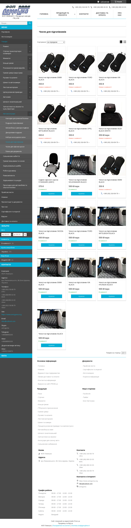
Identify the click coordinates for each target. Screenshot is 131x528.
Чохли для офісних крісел (15, 147)
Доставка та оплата (9, 221)
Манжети (6, 58)
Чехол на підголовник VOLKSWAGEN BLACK (78, 181)
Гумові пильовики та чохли (14, 161)
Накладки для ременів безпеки (17, 118)
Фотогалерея (6, 37)
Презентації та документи (11, 202)
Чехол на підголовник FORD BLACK (80, 78)
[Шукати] (29, 23)
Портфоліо (5, 32)
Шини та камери (44, 422)
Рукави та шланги (10, 77)
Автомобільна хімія (45, 429)
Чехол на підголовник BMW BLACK (50, 78)
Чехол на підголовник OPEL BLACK (80, 130)
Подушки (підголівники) (14, 123)
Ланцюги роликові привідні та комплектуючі (55, 426)
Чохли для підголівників (14, 142)
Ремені (6, 46)
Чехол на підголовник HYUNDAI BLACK (108, 283)
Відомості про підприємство (49, 373)
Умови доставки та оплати (48, 377)
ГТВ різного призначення (48, 408)
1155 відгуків (105, 2)
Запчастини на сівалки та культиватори (13, 107)
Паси (40, 394)
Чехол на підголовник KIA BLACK (109, 78)
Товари (4, 41)
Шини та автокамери (11, 82)
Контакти (83, 14)
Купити (51, 193)
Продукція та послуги (62, 14)
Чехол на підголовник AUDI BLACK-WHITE (110, 130)
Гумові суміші (43, 412)
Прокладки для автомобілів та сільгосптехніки (15, 186)
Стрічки (41, 397)
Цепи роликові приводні (12, 92)
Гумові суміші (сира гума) (12, 73)
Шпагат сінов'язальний (12, 102)
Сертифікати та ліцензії (10, 211)
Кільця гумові (8, 63)
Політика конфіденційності (80, 526)
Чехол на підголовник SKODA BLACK (51, 232)
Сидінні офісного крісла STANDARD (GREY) (48, 181)
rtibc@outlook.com (8, 321)
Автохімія (7, 97)
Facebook (86, 394)
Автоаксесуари (9, 114)
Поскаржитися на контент (61, 526)
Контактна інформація (47, 380)
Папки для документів (13, 151)
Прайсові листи (7, 192)
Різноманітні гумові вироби (14, 68)
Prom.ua (77, 521)
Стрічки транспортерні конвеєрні (12, 52)
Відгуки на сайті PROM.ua (48, 384)
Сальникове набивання (47, 444)
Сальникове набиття (11, 156)
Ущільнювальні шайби (12, 166)
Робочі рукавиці (9, 171)
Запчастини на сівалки (47, 437)
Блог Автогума (88, 401)
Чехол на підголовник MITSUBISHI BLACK (48, 130)
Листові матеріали (10, 87)
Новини (4, 197)
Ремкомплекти (9, 175)
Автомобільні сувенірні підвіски (17, 128)
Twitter (85, 397)
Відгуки (4, 216)
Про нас (4, 207)
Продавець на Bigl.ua (65, 523)
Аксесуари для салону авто (48, 440)
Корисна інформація (91, 377)
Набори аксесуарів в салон (16, 137)
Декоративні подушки (14, 133)
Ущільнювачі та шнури (12, 180)
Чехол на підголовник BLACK (51, 334)
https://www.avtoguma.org (11, 314)
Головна (44, 14)
